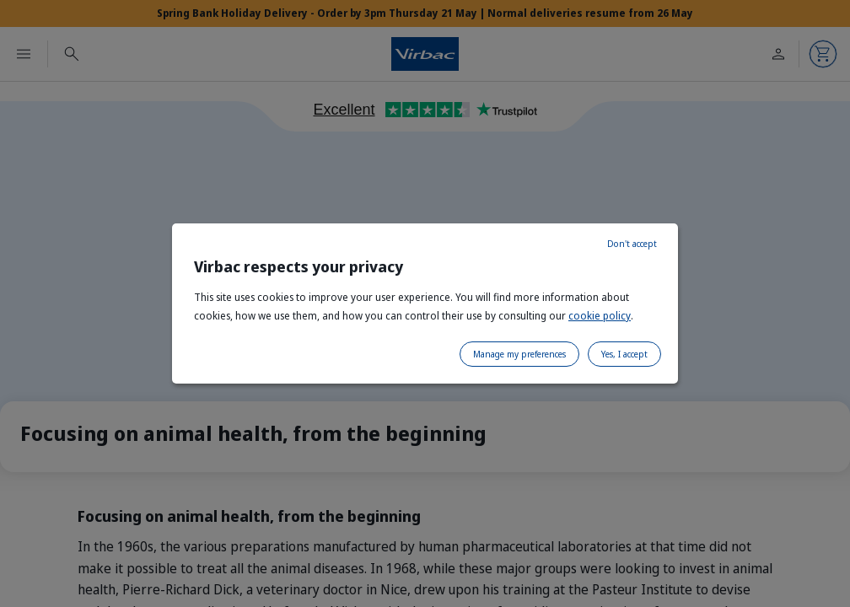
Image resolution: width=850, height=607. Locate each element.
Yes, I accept (624, 354)
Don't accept (632, 244)
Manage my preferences (519, 354)
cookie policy (599, 316)
